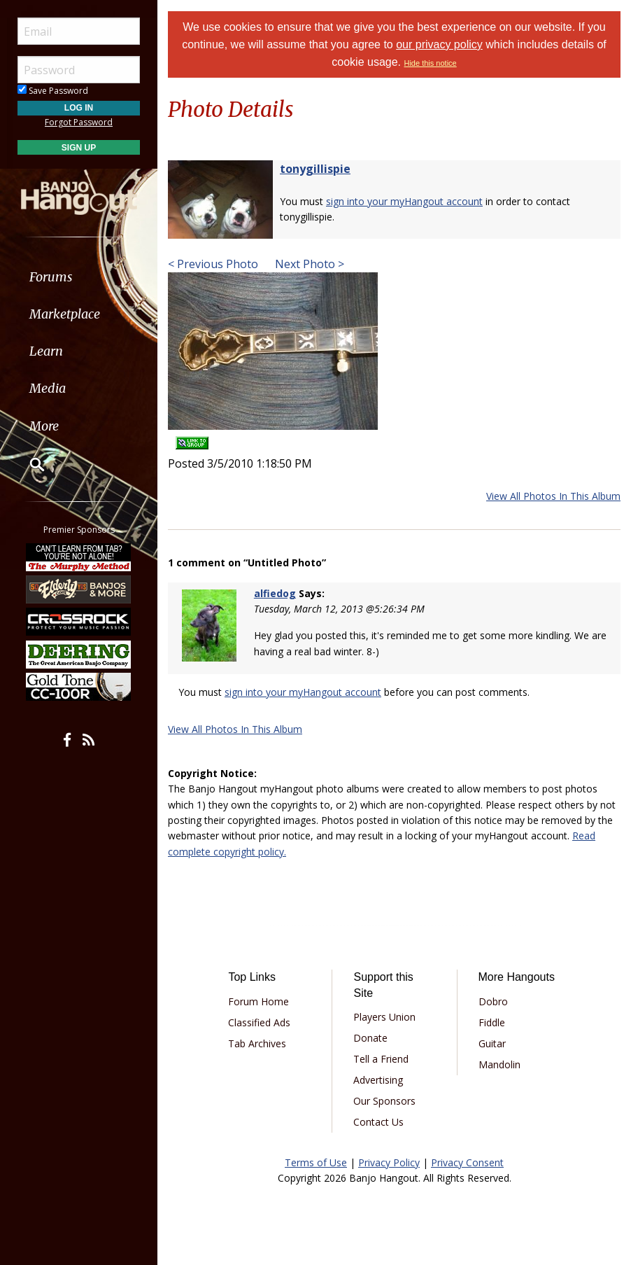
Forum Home (258, 1001)
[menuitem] (78, 276)
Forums (51, 277)
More (44, 426)
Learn (46, 351)
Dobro (493, 1001)
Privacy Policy (389, 1162)
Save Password (52, 91)
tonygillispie (315, 168)
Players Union (384, 1016)
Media (47, 388)
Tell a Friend (381, 1058)
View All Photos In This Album (553, 496)
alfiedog (275, 593)
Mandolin (499, 1064)
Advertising (378, 1079)
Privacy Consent (467, 1162)
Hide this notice (430, 63)
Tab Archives (257, 1043)
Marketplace (64, 314)
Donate (370, 1037)
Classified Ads (259, 1022)
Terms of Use (316, 1162)
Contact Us (378, 1121)
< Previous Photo (213, 264)
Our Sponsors (384, 1100)
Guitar (492, 1043)
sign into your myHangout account (404, 201)
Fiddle (491, 1022)
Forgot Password (79, 122)
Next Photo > (308, 264)
